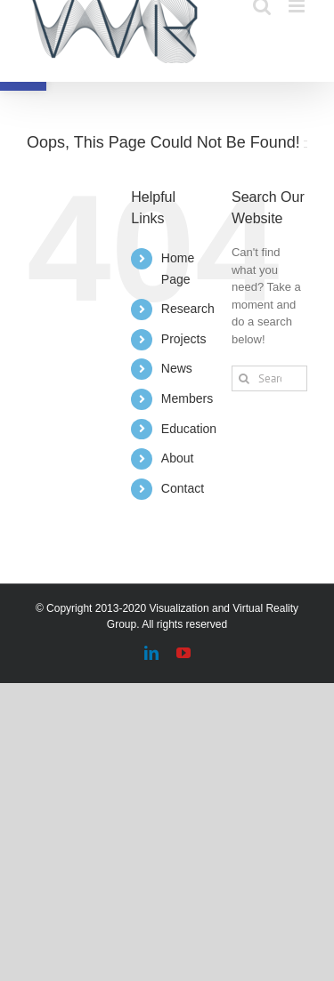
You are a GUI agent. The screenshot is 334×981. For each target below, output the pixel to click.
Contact (182, 488)
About (177, 458)
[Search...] (269, 378)
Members (187, 398)
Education (188, 429)
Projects (184, 339)
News (176, 368)
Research (188, 309)
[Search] (244, 378)
